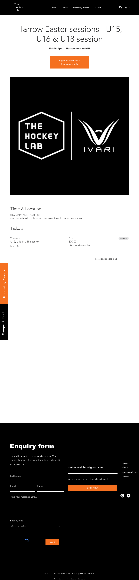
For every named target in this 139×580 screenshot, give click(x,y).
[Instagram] (122, 495)
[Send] (52, 542)
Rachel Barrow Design (74, 579)
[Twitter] (128, 495)
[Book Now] (92, 488)
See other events (69, 63)
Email (13, 486)
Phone (40, 486)
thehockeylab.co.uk (99, 479)
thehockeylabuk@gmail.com (86, 467)
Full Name (15, 476)
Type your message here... (23, 497)
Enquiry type (16, 520)
